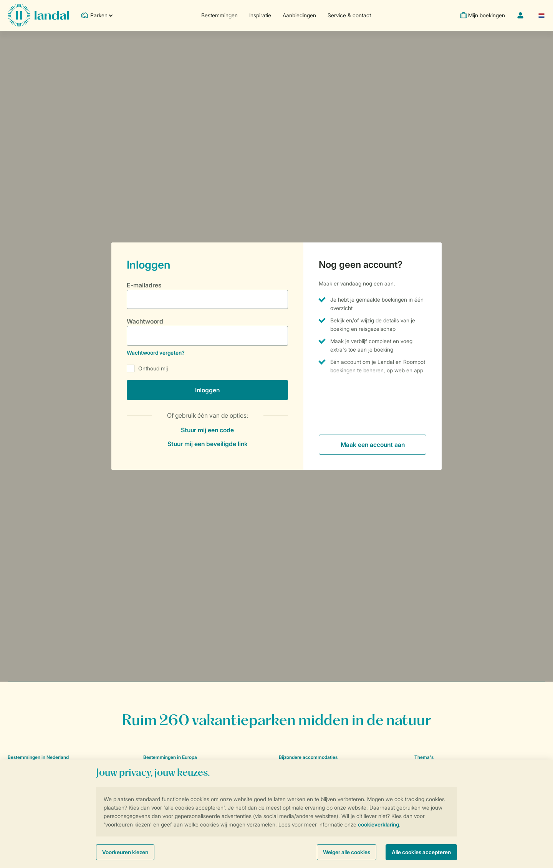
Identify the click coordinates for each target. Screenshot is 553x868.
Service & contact (348, 15)
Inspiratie (259, 15)
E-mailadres (144, 285)
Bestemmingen (218, 15)
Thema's (424, 757)
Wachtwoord (145, 321)
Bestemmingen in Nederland (38, 757)
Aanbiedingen (298, 15)
